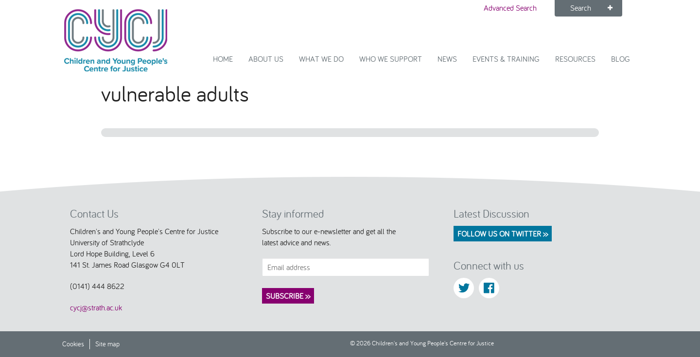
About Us (265, 59)
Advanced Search (510, 8)
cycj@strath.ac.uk (96, 307)
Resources (575, 59)
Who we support (390, 59)
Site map (107, 343)
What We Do (321, 59)
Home (223, 59)
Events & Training (506, 59)
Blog (620, 59)
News (447, 59)
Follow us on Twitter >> (502, 233)
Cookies (73, 343)
